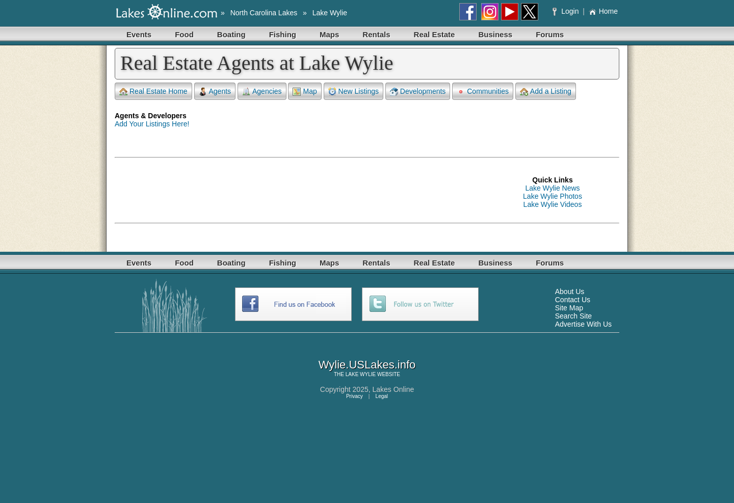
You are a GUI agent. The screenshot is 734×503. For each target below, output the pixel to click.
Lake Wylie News (552, 188)
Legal (382, 396)
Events (138, 34)
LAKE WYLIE (361, 374)
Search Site (573, 316)
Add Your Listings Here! (152, 124)
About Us (570, 291)
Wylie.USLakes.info (367, 364)
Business (495, 34)
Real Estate (434, 34)
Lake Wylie (329, 13)
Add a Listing (545, 91)
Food (184, 34)
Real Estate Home (153, 91)
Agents (215, 91)
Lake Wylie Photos (552, 196)
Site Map (569, 308)
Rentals (376, 34)
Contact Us (572, 300)
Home (603, 11)
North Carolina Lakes (264, 13)
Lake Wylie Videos (552, 204)
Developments (418, 91)
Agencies (262, 91)
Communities (483, 91)
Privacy (354, 396)
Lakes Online (393, 389)
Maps (329, 34)
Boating (231, 34)
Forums (550, 34)
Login (567, 11)
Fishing (282, 34)
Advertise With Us (583, 324)
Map (305, 91)
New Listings (353, 91)
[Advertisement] (300, 192)
